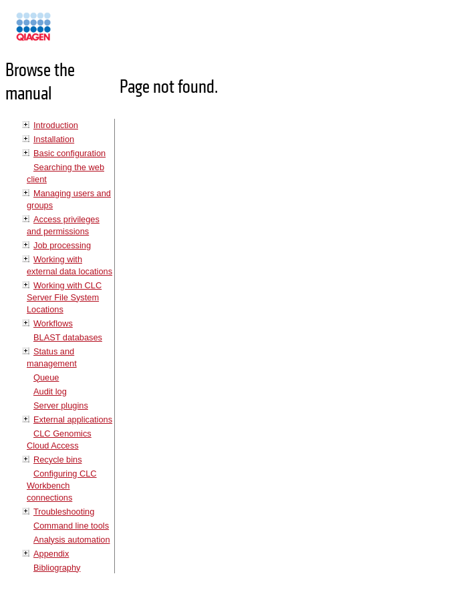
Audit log (50, 391)
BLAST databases (67, 337)
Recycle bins (57, 459)
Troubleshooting (63, 512)
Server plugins (60, 405)
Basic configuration (69, 153)
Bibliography (56, 568)
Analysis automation (71, 540)
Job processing (62, 245)
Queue (46, 377)
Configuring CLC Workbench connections (62, 486)
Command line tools (71, 526)
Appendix (51, 554)
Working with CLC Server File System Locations (64, 297)
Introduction (55, 125)
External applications (72, 419)
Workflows (53, 323)
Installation (53, 139)
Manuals (69, 32)
